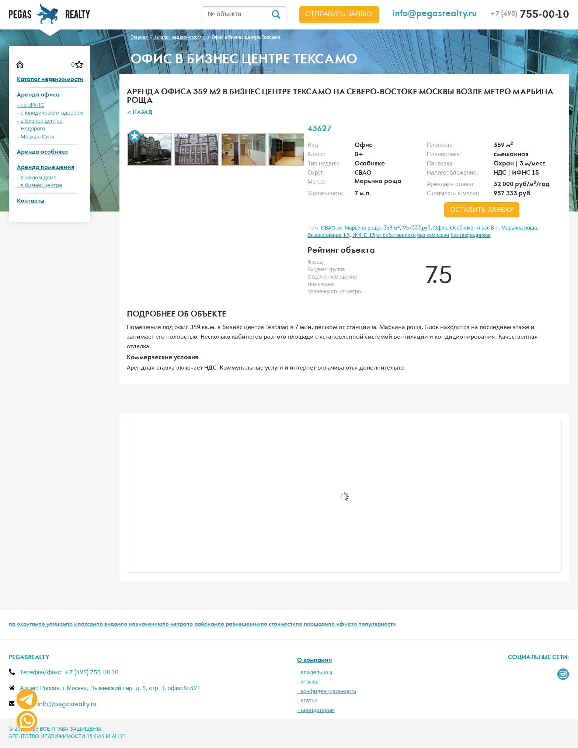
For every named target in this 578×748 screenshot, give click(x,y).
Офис (440, 228)
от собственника (396, 235)
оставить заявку (481, 210)
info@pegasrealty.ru (434, 14)
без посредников (470, 235)
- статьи (307, 700)
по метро (174, 624)
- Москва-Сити (36, 137)
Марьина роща (519, 228)
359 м (391, 228)
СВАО (328, 228)
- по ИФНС (30, 105)
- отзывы (308, 682)
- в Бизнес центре (40, 121)
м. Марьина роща (359, 228)
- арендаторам (316, 710)
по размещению (239, 624)
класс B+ (487, 228)
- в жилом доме (37, 178)
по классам (81, 624)
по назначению (141, 624)
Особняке (461, 228)
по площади (312, 624)
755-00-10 (529, 15)
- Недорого (31, 129)
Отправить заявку (339, 14)
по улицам (52, 624)
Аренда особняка (42, 152)
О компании (314, 660)
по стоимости (278, 624)
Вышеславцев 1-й (328, 235)
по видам (108, 624)
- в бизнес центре (39, 185)
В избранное (134, 136)
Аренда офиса (38, 95)
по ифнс (339, 624)
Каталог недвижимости (50, 80)
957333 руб (417, 228)
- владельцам (314, 672)
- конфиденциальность (326, 691)
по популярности (373, 624)
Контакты (31, 201)
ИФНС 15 (363, 235)
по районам (201, 624)
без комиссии (433, 235)
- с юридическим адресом (50, 113)
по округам (23, 624)
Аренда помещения (45, 168)
